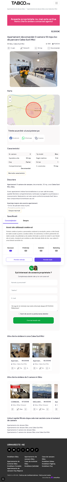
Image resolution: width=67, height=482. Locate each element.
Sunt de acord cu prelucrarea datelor (33, 314)
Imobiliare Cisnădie (14, 466)
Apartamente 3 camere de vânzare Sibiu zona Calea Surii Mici (28, 432)
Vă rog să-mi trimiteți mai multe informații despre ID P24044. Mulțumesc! (33, 307)
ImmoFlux (55, 477)
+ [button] (10, 97)
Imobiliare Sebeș (48, 461)
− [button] (10, 100)
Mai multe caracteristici (16, 173)
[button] (25, 86)
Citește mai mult (14, 211)
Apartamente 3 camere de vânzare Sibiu (21, 430)
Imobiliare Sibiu (13, 457)
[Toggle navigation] (56, 3)
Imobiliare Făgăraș (48, 464)
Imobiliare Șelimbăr (32, 466)
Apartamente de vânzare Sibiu (17, 425)
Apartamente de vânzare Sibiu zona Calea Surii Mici (25, 428)
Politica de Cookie (45, 475)
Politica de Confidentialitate (28, 475)
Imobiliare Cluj (47, 466)
